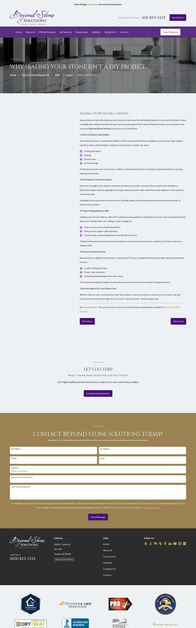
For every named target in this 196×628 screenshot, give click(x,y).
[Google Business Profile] (184, 543)
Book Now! (178, 17)
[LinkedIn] (170, 543)
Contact (107, 575)
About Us (107, 550)
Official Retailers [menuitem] (47, 32)
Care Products (170, 32)
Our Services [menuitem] (65, 32)
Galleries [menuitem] (96, 32)
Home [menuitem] (19, 32)
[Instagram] (179, 543)
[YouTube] (175, 543)
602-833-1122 (154, 17)
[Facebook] (165, 543)
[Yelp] (145, 543)
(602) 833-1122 (23, 558)
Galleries (107, 562)
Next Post (178, 321)
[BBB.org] (150, 543)
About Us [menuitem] (30, 32)
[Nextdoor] (155, 543)
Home (106, 544)
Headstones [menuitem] (81, 32)
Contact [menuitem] (124, 32)
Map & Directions (64, 559)
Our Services (109, 556)
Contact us (92, 4)
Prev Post (87, 321)
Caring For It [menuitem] (110, 32)
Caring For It (109, 568)
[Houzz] (160, 543)
